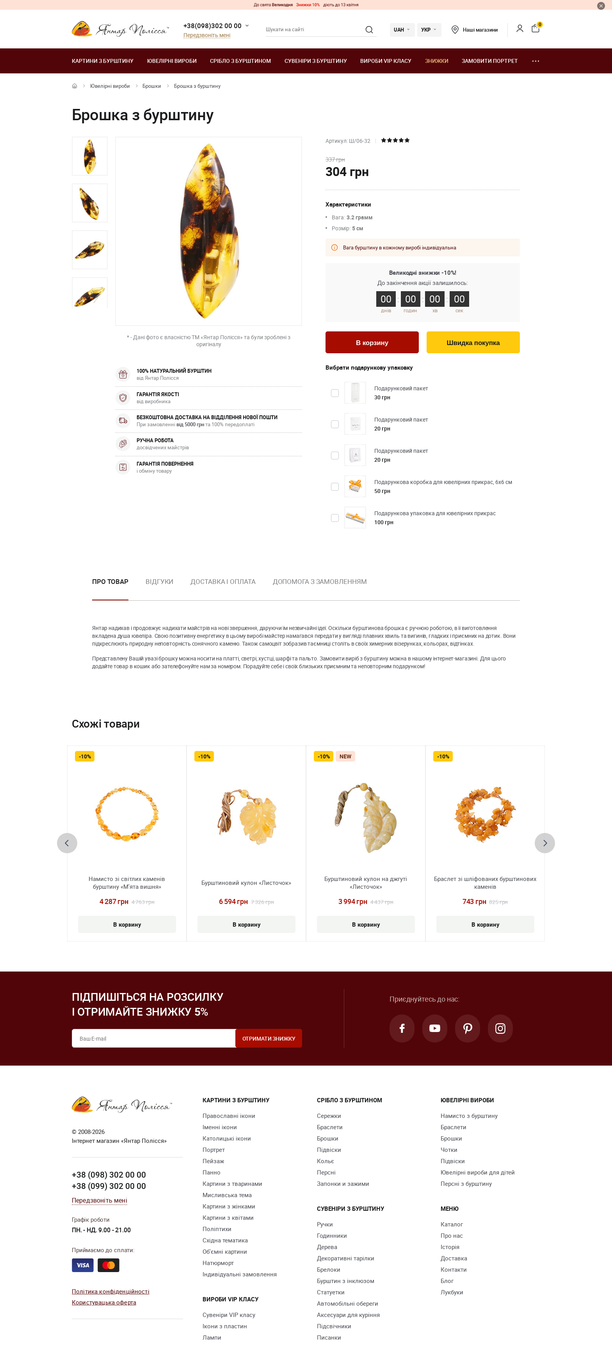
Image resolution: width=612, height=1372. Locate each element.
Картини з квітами (228, 1217)
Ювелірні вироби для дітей (478, 1172)
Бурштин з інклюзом (345, 1281)
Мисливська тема (227, 1195)
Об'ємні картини (225, 1251)
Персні (326, 1172)
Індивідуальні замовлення (240, 1274)
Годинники (332, 1235)
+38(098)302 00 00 (212, 25)
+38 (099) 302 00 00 (109, 1185)
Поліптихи (217, 1229)
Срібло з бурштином (240, 60)
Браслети (330, 1127)
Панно (212, 1172)
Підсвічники (334, 1326)
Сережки (329, 1115)
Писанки (329, 1337)
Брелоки (328, 1269)
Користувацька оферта (104, 1302)
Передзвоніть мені (206, 35)
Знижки (436, 60)
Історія (450, 1247)
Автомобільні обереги (347, 1303)
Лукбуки (452, 1292)
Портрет (214, 1149)
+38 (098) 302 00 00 (109, 1174)
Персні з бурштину (466, 1183)
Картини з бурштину (102, 60)
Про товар (110, 581)
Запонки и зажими (343, 1183)
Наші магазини (474, 30)
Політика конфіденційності (110, 1291)
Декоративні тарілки (345, 1258)
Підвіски (329, 1149)
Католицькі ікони (227, 1138)
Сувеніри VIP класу (229, 1315)
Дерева (327, 1247)
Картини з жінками (229, 1206)
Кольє (325, 1161)
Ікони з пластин (225, 1326)
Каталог (452, 1224)
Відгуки (159, 581)
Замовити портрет (490, 60)
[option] (90, 156)
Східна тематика (225, 1240)
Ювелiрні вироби (172, 60)
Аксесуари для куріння (348, 1315)
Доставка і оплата (222, 581)
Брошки (151, 86)
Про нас (452, 1235)
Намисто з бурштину (469, 1115)
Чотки (449, 1149)
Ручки (325, 1224)
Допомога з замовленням (320, 581)
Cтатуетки (331, 1292)
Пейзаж (213, 1161)
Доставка (454, 1258)
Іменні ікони (220, 1127)
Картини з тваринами (232, 1183)
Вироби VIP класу (385, 60)
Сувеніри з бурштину (316, 60)
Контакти (454, 1269)
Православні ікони (229, 1115)
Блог (447, 1281)
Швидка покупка (473, 343)
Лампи (212, 1337)
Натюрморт (218, 1263)
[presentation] (67, 843)
